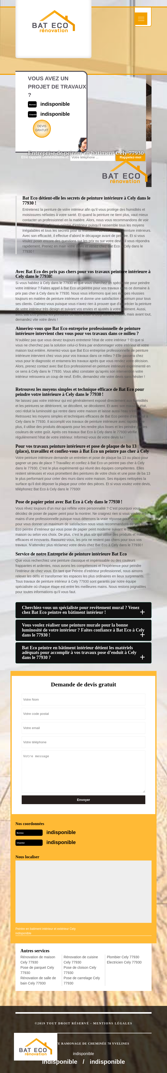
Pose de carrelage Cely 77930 (82, 980)
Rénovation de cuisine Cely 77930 (81, 959)
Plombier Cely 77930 (123, 957)
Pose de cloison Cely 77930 (80, 970)
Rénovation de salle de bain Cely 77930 (38, 980)
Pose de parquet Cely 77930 (37, 970)
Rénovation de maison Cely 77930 (37, 959)
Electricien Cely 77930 (124, 962)
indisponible (61, 832)
